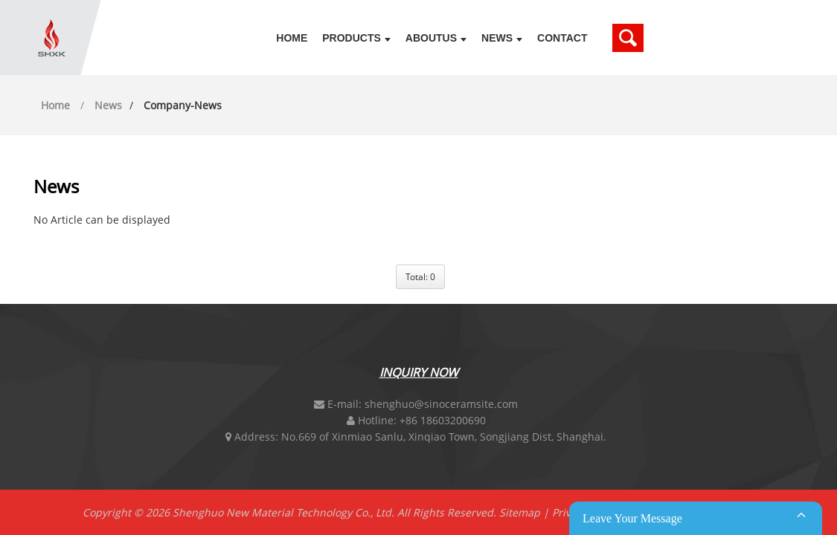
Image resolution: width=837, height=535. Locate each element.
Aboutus (435, 38)
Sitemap (519, 512)
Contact (562, 38)
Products (356, 38)
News (501, 38)
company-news (183, 105)
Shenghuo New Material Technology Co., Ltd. (283, 512)
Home (291, 38)
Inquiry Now (418, 372)
